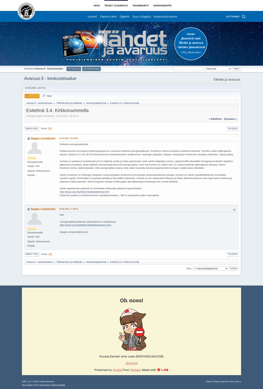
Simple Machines (46, 381)
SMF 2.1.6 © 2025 (30, 381)
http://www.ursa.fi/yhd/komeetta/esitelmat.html (84, 191)
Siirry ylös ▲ (235, 381)
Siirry (188, 268)
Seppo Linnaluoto (43, 138)
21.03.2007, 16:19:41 (68, 138)
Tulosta (232, 129)
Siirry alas (31, 129)
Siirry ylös (31, 254)
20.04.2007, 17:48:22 (68, 209)
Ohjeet (209, 381)
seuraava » (230, 119)
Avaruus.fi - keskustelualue (50, 78)
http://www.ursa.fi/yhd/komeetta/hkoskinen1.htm (85, 225)
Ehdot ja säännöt (221, 381)
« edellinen (215, 119)
